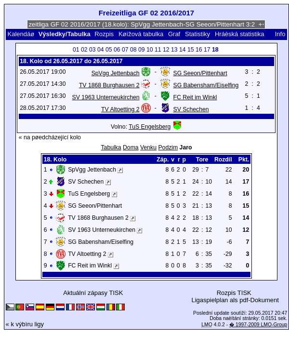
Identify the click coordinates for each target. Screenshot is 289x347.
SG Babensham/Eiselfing (206, 85)
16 (199, 49)
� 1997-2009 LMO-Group (258, 324)
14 (182, 49)
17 (207, 49)
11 (158, 49)
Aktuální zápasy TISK (93, 292)
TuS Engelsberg (150, 126)
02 (84, 49)
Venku (148, 147)
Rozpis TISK (234, 292)
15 (190, 49)
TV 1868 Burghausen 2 (109, 85)
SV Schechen (191, 109)
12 (166, 49)
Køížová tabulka (140, 34)
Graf (174, 34)
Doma (131, 147)
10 (149, 49)
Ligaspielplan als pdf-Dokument (234, 300)
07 (125, 49)
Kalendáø (20, 34)
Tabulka (111, 147)
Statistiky (197, 34)
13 (174, 49)
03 (92, 49)
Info (280, 34)
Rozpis (104, 34)
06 (117, 49)
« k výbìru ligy (25, 324)
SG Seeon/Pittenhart (200, 73)
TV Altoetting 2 (120, 109)
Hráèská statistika (239, 34)
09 (141, 49)
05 (108, 49)
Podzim (168, 147)
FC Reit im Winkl (195, 97)
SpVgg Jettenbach (116, 73)
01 (76, 49)
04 (100, 49)
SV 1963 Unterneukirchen (106, 97)
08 (133, 49)
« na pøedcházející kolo (50, 137)
